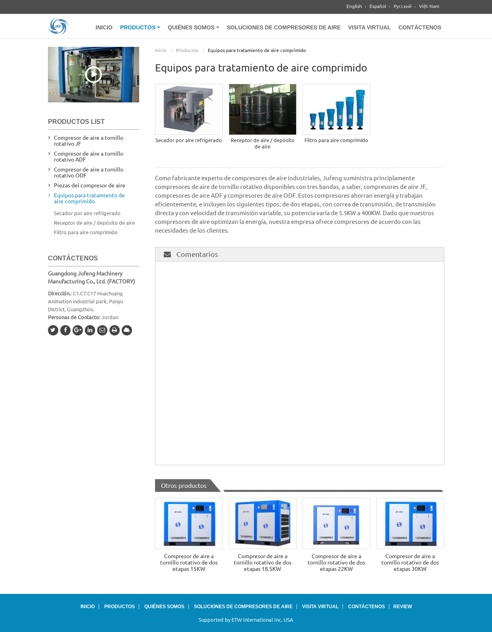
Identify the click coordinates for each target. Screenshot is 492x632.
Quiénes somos (164, 606)
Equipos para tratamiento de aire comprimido (89, 198)
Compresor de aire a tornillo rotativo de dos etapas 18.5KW (262, 562)
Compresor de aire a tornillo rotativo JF (88, 141)
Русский (403, 6)
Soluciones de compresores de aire (284, 27)
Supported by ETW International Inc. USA (246, 619)
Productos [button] (140, 27)
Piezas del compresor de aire (89, 185)
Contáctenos (419, 27)
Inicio (104, 27)
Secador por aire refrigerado (188, 140)
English (354, 6)
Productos (187, 50)
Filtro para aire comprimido (336, 140)
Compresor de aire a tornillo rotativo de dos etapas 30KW (410, 562)
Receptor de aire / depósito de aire (263, 143)
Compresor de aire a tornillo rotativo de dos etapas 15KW (189, 562)
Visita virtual (369, 27)
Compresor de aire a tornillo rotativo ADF (88, 156)
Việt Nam (429, 6)
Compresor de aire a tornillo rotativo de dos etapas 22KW (336, 562)
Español (377, 6)
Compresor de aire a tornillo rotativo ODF (88, 172)
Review (402, 606)
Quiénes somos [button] (193, 27)
